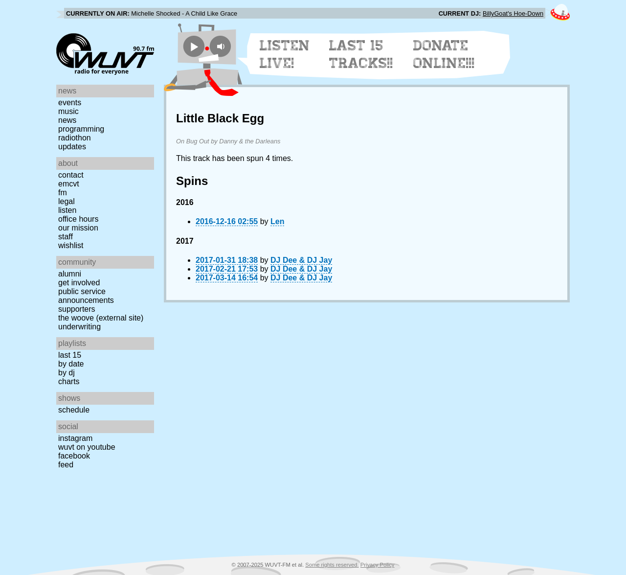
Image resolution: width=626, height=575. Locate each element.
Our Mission (78, 228)
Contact (71, 175)
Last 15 (69, 355)
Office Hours (78, 219)
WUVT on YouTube (86, 447)
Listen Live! (285, 54)
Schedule (73, 410)
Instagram (75, 438)
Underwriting (79, 326)
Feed (65, 464)
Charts (69, 381)
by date (71, 364)
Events (69, 102)
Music (68, 111)
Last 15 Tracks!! (361, 54)
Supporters (76, 309)
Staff (65, 236)
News (67, 120)
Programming (81, 129)
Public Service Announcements (86, 295)
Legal (66, 201)
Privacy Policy (377, 565)
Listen (67, 210)
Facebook (74, 456)
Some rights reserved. (331, 565)
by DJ (66, 372)
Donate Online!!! (444, 54)
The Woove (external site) (100, 318)
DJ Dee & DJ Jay (301, 260)
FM (62, 192)
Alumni (69, 274)
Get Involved (79, 282)
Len (277, 221)
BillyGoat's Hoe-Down (513, 13)
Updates (72, 146)
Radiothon (74, 138)
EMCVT (68, 184)
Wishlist (71, 245)
